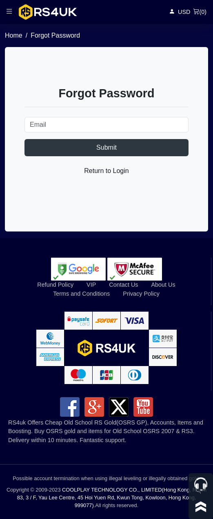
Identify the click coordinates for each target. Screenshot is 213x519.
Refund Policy (55, 284)
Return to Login (106, 170)
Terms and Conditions (81, 293)
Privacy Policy (141, 293)
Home (13, 35)
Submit (106, 147)
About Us (163, 284)
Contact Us (123, 284)
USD (184, 12)
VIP (91, 284)
